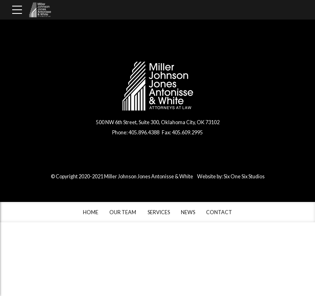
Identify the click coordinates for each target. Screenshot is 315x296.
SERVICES (159, 212)
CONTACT (219, 212)
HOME (90, 212)
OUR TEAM (122, 212)
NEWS (188, 212)
